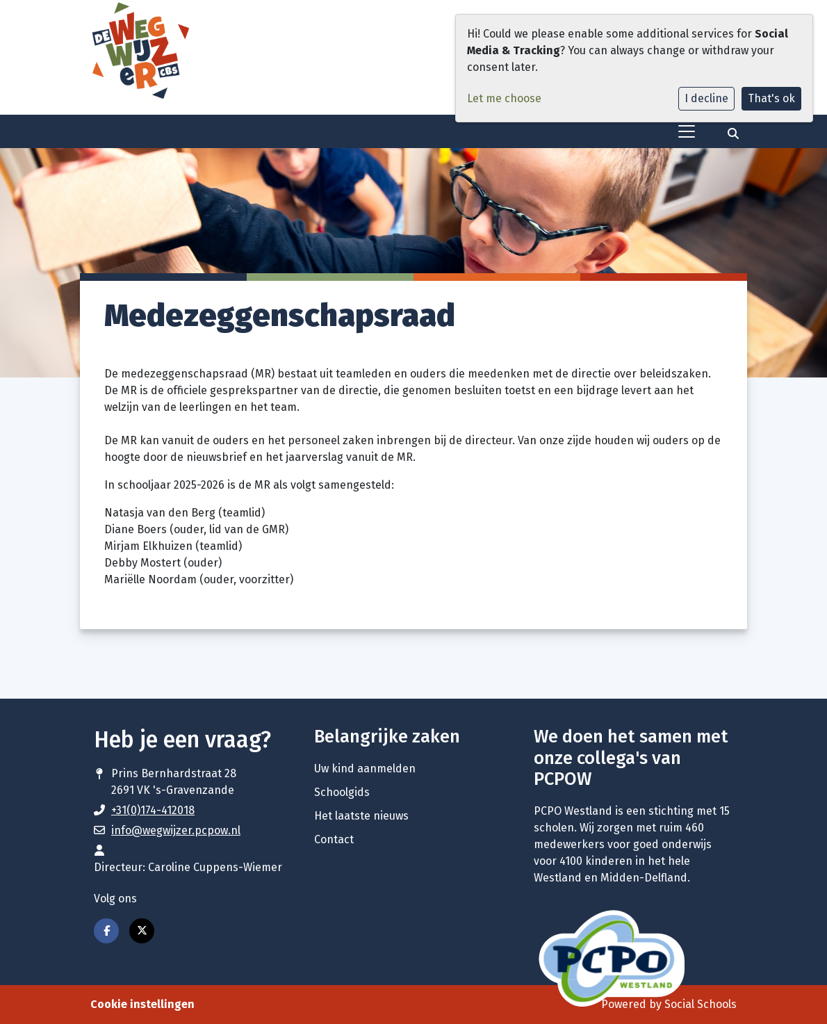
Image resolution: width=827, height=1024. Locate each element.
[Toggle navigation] (686, 131)
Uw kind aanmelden (365, 768)
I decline (706, 98)
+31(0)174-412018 (153, 810)
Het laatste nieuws (361, 815)
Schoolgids (342, 792)
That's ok (771, 98)
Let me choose (504, 98)
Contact (334, 839)
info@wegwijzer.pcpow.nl (175, 830)
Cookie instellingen (142, 1004)
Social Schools (700, 1004)
